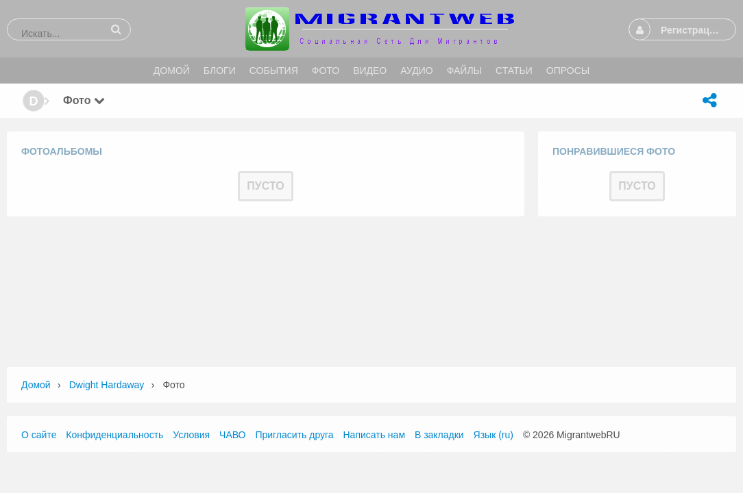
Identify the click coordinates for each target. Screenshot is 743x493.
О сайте (38, 434)
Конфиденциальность (114, 434)
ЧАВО (232, 434)
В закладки (439, 434)
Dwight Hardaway (107, 384)
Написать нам (374, 434)
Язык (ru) (493, 434)
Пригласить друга (294, 434)
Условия (191, 434)
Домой (36, 384)
